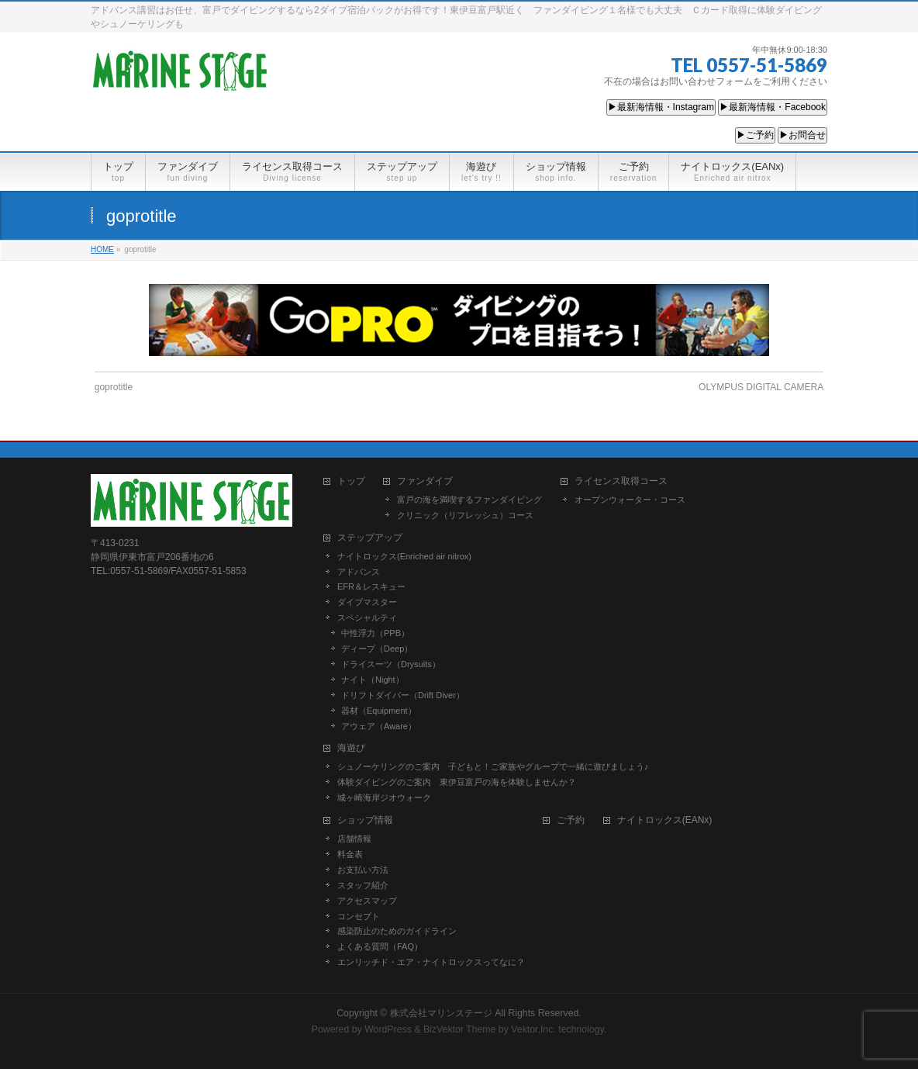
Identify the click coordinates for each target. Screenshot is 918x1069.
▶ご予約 (755, 135)
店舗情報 (354, 838)
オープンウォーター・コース (630, 499)
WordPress (388, 1029)
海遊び (351, 748)
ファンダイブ (425, 481)
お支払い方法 (362, 869)
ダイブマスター (367, 602)
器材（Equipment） (378, 710)
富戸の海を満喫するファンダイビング (469, 499)
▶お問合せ (802, 135)
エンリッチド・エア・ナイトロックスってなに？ (431, 962)
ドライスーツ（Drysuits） (390, 664)
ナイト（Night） (372, 679)
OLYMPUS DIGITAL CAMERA (761, 387)
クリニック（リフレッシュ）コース (465, 515)
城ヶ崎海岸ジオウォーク (384, 797)
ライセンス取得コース (621, 481)
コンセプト (358, 916)
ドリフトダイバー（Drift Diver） (402, 695)
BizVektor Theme (459, 1029)
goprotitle (114, 387)
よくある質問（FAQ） (380, 946)
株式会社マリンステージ (441, 1013)
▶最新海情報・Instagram (661, 107)
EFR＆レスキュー (371, 586)
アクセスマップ (367, 900)
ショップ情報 (365, 820)
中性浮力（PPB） (375, 633)
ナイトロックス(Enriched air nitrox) (404, 556)
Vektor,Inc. (533, 1029)
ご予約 (571, 820)
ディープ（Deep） (376, 648)
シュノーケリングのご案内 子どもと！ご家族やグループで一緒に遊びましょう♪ (493, 766)
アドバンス (358, 571)
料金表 (350, 854)
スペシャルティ (367, 617)
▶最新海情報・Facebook (773, 107)
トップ (351, 481)
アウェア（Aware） (378, 726)
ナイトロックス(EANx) (665, 820)
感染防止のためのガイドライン (397, 931)
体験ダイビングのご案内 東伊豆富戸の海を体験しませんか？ (456, 782)
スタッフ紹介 (362, 885)
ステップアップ (369, 538)
